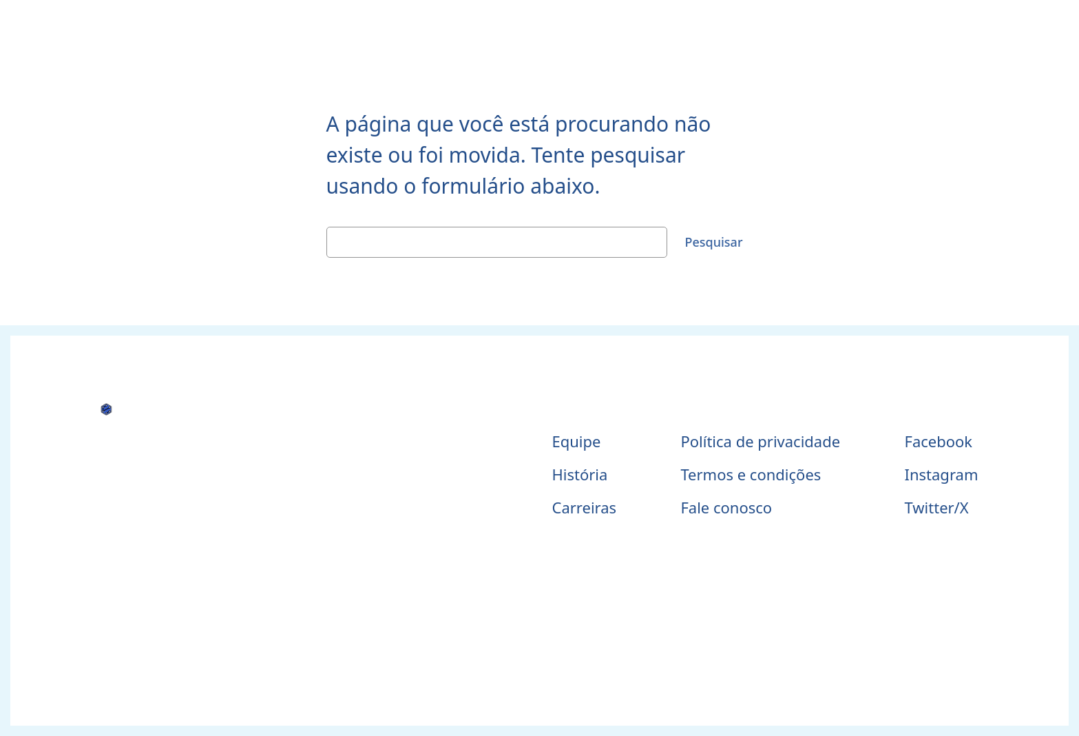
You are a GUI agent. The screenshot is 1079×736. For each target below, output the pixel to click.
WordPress (568, 646)
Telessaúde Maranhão (162, 438)
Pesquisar (713, 242)
